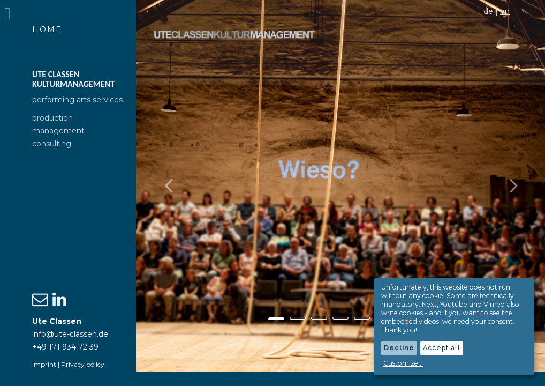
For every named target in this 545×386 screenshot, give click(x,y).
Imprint (44, 364)
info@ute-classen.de (70, 334)
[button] (189, 193)
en (505, 11)
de (488, 11)
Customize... (403, 363)
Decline (399, 348)
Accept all (441, 348)
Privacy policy (82, 364)
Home (47, 29)
